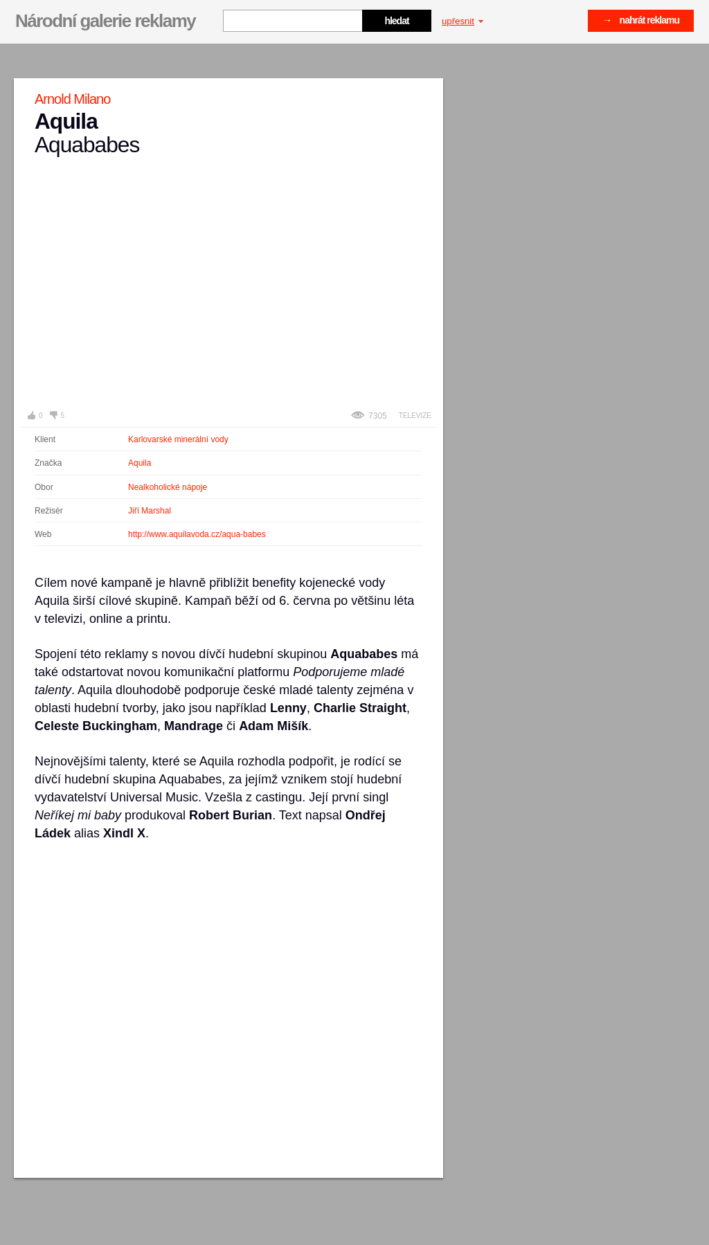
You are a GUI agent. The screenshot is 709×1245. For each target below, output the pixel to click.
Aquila (139, 463)
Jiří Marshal (149, 511)
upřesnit (462, 21)
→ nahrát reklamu (640, 20)
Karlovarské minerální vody (178, 439)
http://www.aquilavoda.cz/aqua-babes (197, 534)
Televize (415, 415)
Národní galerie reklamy (105, 20)
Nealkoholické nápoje (167, 487)
